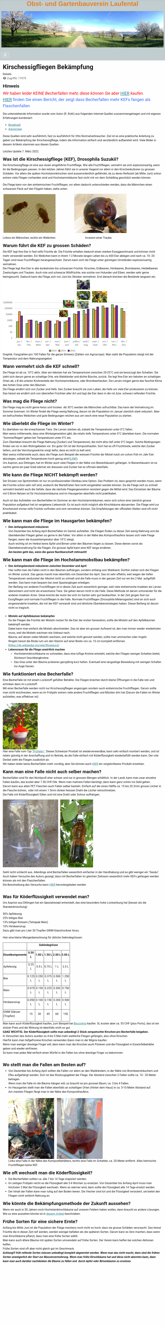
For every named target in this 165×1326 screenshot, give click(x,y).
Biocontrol (80, 1023)
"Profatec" (38, 751)
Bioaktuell (14, 125)
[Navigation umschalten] (5, 55)
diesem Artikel (55, 1213)
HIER (124, 93)
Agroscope (15, 129)
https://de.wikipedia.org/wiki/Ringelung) (34, 645)
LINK (73, 458)
